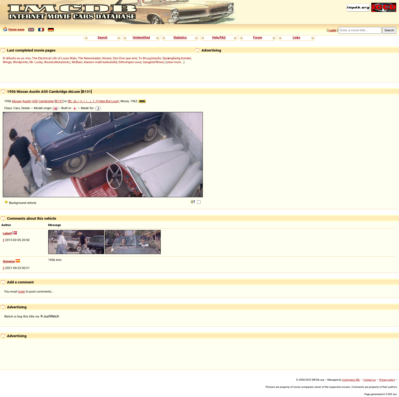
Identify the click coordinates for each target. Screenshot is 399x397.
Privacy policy (387, 379)
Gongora (9, 261)
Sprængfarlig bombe (176, 58)
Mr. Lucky (36, 62)
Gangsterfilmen (153, 62)
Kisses (106, 58)
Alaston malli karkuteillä (100, 62)
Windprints (20, 62)
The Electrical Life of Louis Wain (54, 58)
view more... (175, 62)
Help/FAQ (219, 37)
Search (102, 37)
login (21, 291)
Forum (257, 37)
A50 (35, 101)
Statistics (180, 37)
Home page (16, 29)
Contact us (369, 379)
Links (296, 37)
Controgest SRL (351, 379)
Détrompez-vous (129, 62)
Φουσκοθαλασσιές (57, 62)
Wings (7, 62)
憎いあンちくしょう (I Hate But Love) (93, 101)
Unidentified (141, 37)
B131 (59, 101)
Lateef (7, 233)
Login (332, 30)
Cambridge (46, 101)
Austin (26, 101)
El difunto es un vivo (17, 58)
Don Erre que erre (125, 58)
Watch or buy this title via (31, 316)
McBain (77, 62)
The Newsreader (89, 58)
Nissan (17, 101)
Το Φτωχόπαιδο (150, 58)
